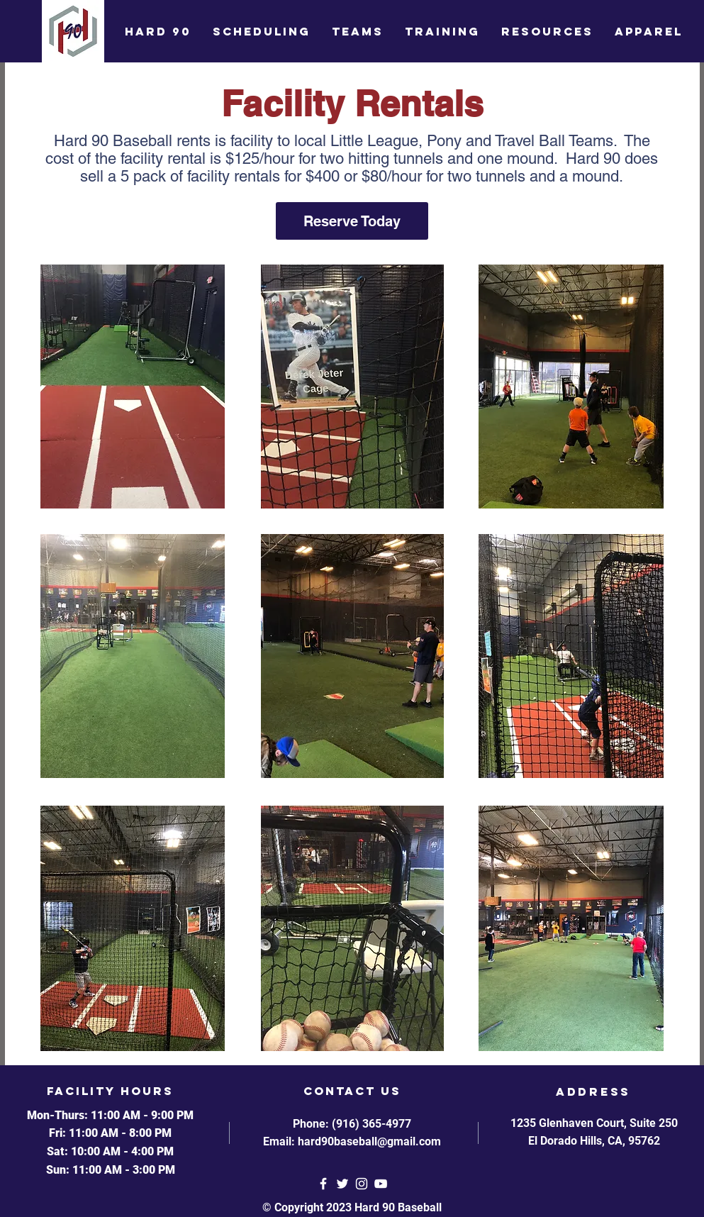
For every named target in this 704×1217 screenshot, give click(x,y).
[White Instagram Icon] (361, 1183)
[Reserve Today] (352, 221)
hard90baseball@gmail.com (369, 1141)
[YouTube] (381, 1183)
